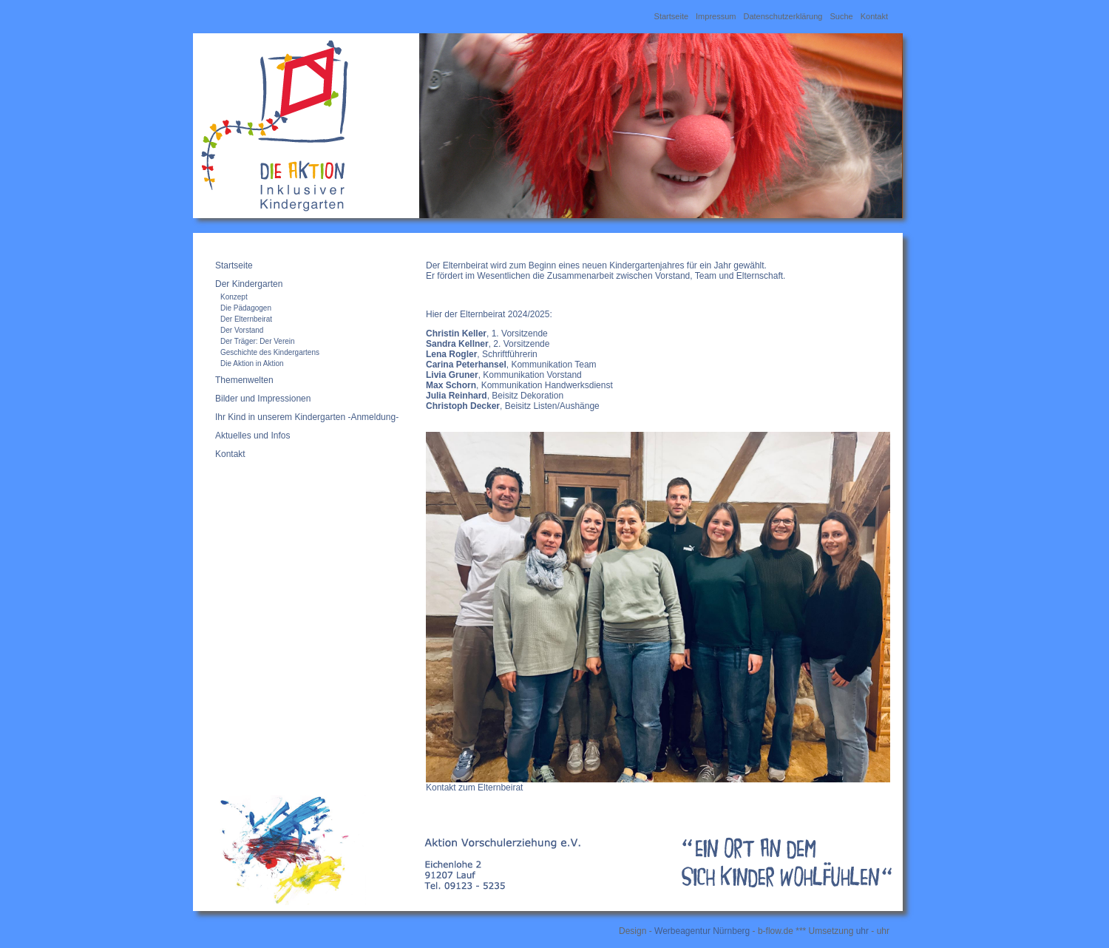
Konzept (234, 297)
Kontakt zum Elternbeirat (474, 787)
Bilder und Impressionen (263, 398)
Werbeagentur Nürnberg (702, 931)
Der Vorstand (241, 330)
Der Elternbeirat (246, 319)
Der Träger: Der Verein (257, 341)
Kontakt (874, 16)
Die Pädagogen (245, 308)
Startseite (671, 16)
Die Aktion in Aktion (252, 363)
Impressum (716, 16)
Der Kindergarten (248, 284)
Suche (841, 16)
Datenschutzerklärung (782, 16)
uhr (862, 931)
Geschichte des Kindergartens (269, 352)
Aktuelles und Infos (252, 435)
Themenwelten (244, 380)
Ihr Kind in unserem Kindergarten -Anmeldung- (307, 417)
